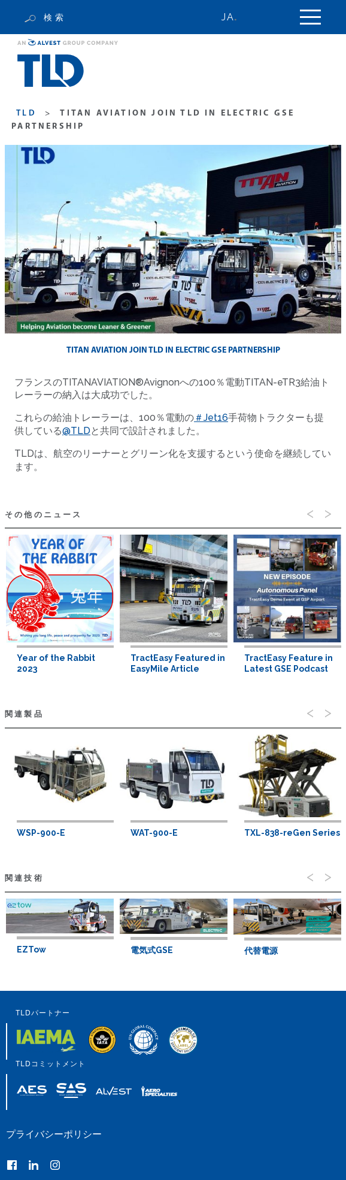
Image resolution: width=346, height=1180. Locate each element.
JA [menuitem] (227, 17)
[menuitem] (235, 17)
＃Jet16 (211, 417)
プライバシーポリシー (54, 1134)
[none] (235, 17)
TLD (26, 113)
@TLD (76, 430)
